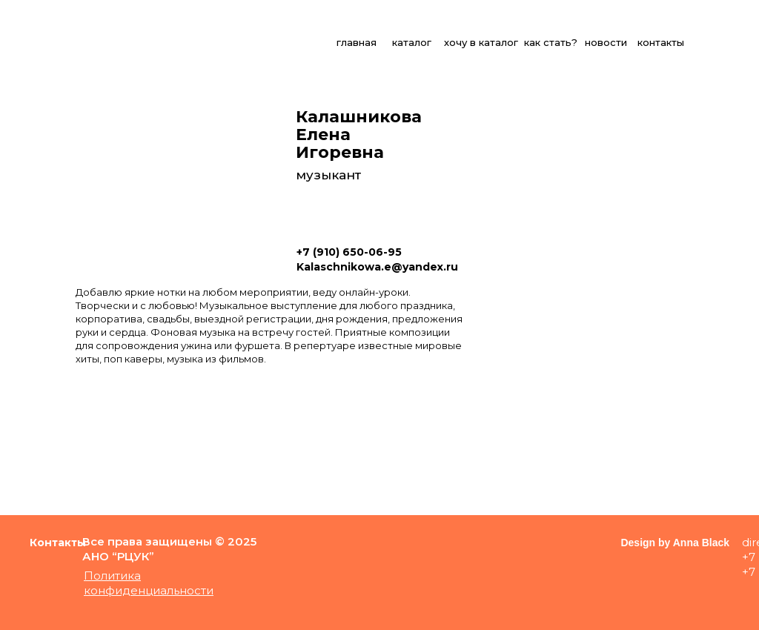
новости (606, 42)
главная (357, 42)
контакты (660, 42)
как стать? (550, 42)
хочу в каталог (481, 42)
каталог (411, 42)
